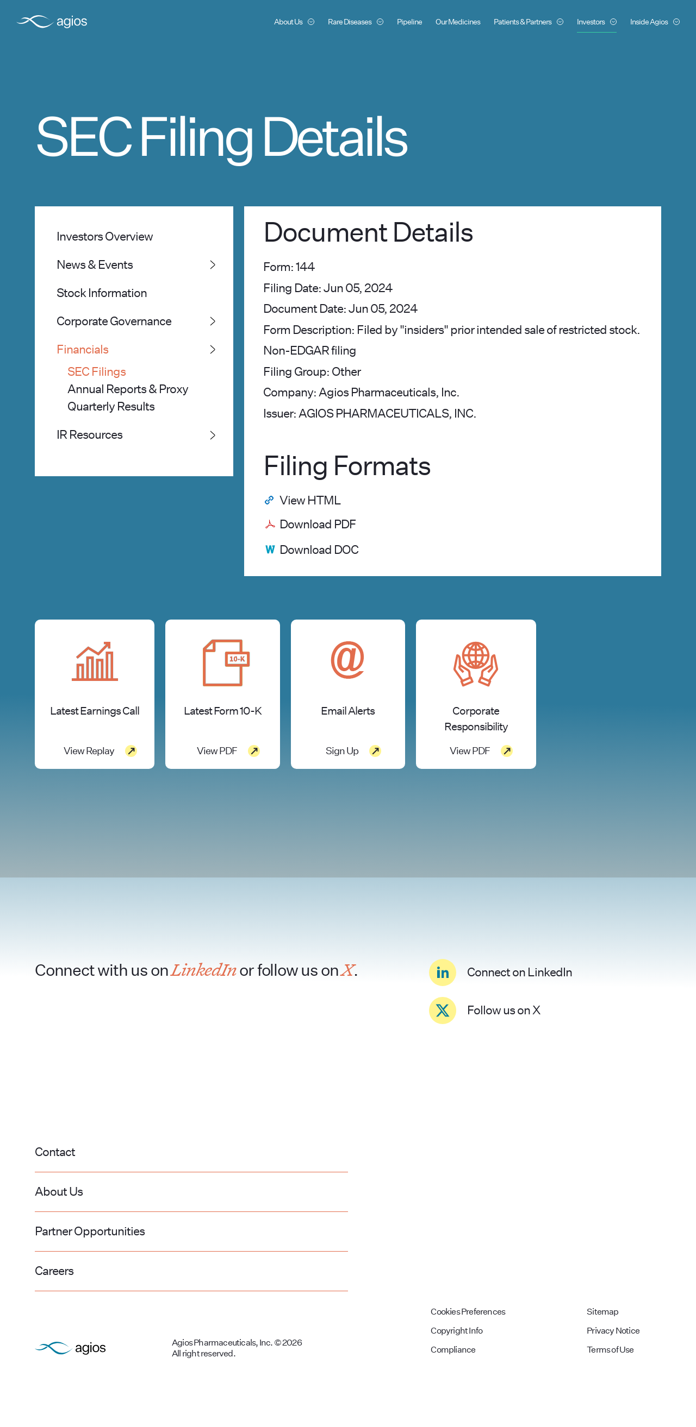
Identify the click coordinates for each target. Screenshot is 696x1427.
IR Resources (89, 434)
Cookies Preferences (468, 1311)
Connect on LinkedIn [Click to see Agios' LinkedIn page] (500, 972)
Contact (55, 1152)
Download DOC (318, 549)
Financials (82, 349)
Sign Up (342, 750)
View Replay (89, 750)
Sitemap (602, 1311)
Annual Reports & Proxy (127, 389)
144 (305, 267)
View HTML (310, 500)
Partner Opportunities (90, 1231)
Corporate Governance (114, 321)
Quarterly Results (110, 406)
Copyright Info (456, 1330)
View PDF (217, 750)
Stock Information (102, 293)
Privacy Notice (613, 1330)
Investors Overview (105, 236)
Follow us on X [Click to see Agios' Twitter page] (484, 1010)
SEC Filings (96, 371)
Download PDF (317, 524)
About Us (59, 1191)
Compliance (453, 1349)
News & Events (95, 264)
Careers (54, 1271)
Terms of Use (610, 1349)
